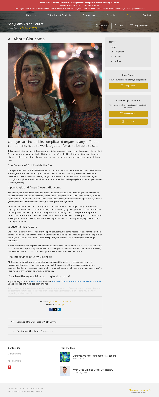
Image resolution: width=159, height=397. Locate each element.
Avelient (38, 391)
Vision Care (116, 56)
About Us (31, 15)
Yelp (9, 367)
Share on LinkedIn (59, 309)
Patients (110, 15)
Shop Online (127, 85)
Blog (129, 15)
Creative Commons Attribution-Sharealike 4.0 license (76, 281)
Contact (147, 15)
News (113, 47)
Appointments (139, 25)
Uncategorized (117, 51)
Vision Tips (59, 304)
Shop (118, 25)
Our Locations (14, 353)
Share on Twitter (55, 309)
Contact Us (128, 121)
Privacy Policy (14, 391)
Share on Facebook (51, 309)
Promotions (89, 15)
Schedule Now (128, 113)
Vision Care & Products (59, 15)
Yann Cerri (36, 281)
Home (11, 15)
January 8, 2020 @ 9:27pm (60, 301)
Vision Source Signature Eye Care (140, 390)
